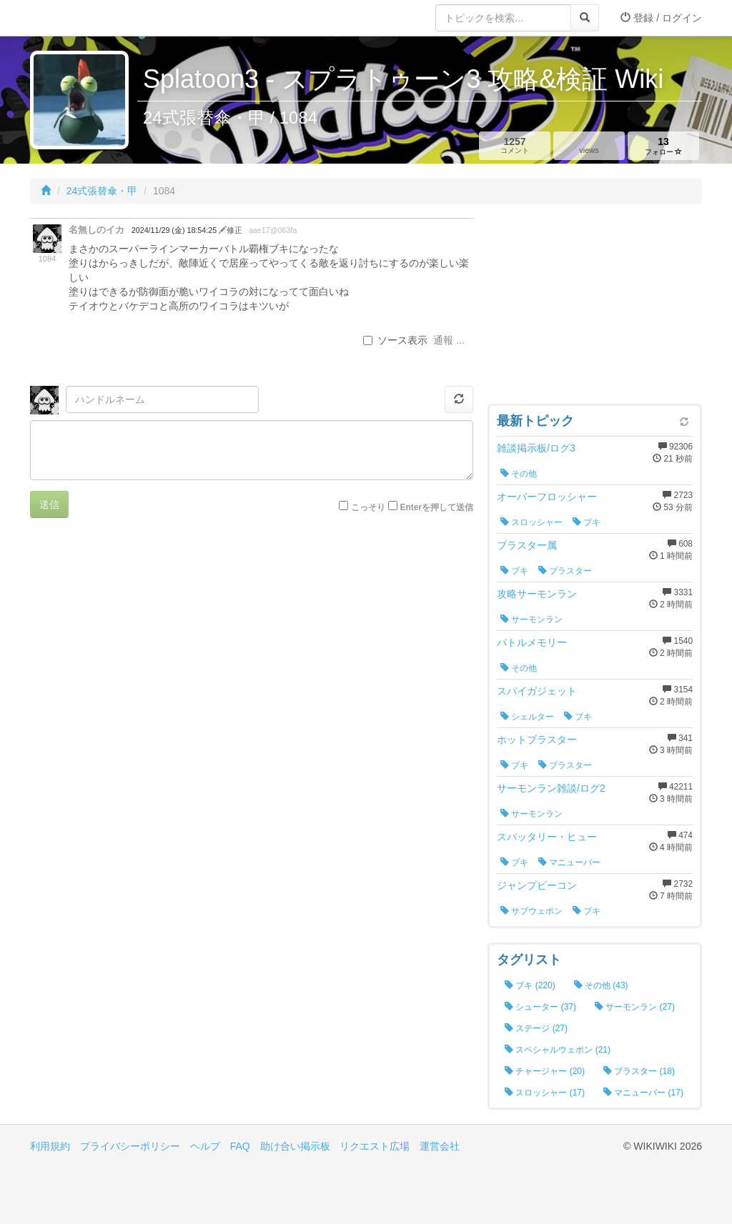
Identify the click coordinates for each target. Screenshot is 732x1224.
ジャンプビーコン (537, 885)
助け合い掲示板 (295, 1146)
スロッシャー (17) (545, 1093)
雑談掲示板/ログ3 (536, 448)
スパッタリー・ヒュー (547, 836)
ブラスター (565, 571)
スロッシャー (531, 522)
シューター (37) (540, 1007)
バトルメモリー (532, 642)
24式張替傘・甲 (102, 190)
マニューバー (569, 862)
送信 (49, 504)
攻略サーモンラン (537, 593)
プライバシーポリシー (130, 1146)
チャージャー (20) (545, 1071)
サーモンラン (531, 620)
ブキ (586, 522)
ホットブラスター (537, 739)
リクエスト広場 (375, 1146)
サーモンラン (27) (635, 1007)
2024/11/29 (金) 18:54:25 (175, 230)
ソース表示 (395, 340)
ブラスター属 (527, 545)
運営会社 (440, 1146)
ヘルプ (205, 1146)
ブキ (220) (530, 985)
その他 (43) (601, 985)
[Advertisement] (595, 307)
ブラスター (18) (639, 1071)
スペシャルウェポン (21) (557, 1050)
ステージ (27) (536, 1028)
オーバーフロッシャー (547, 496)
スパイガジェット (537, 691)
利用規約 (50, 1146)
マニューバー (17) (643, 1093)
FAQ (240, 1146)
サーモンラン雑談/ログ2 (551, 788)
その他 (518, 474)
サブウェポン (531, 911)
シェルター (527, 717)
